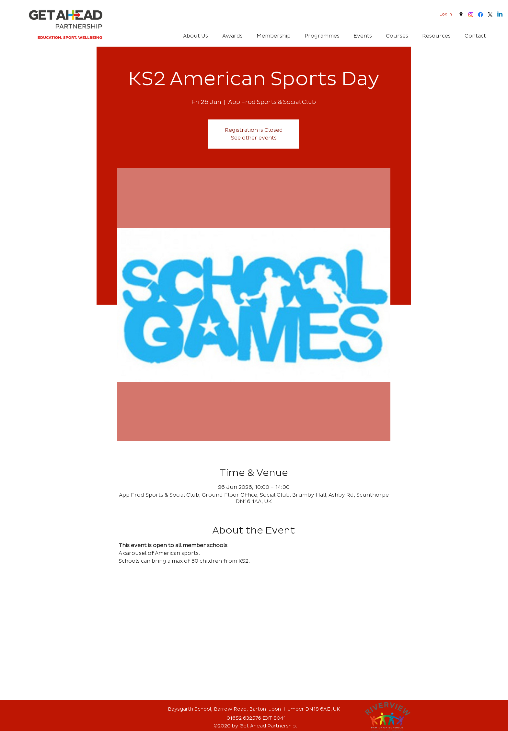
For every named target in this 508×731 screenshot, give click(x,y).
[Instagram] (471, 14)
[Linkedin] (500, 14)
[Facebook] (480, 14)
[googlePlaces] (461, 14)
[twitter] (490, 14)
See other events (254, 138)
